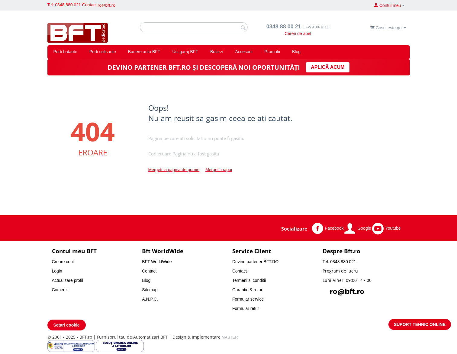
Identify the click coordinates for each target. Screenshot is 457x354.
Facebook (327, 228)
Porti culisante (102, 51)
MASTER (230, 337)
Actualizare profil (67, 280)
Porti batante (65, 51)
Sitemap (149, 289)
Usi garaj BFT (185, 51)
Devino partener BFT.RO (255, 261)
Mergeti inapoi (218, 169)
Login (57, 271)
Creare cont (63, 261)
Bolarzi (216, 51)
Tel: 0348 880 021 (64, 4)
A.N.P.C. (150, 299)
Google (357, 228)
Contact (89, 4)
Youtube (386, 228)
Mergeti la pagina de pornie (174, 169)
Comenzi (60, 289)
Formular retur (245, 308)
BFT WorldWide (157, 261)
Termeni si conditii (249, 280)
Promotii (272, 51)
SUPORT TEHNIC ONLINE (420, 324)
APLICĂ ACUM (327, 67)
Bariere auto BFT (144, 51)
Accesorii (244, 51)
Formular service (248, 299)
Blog (296, 51)
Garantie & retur (247, 289)
